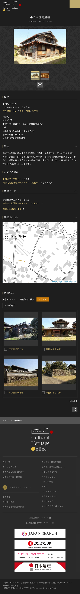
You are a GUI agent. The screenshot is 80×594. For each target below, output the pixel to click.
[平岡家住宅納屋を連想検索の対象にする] (43, 349)
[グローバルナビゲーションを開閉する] (75, 4)
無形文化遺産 (8, 502)
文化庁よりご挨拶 (49, 471)
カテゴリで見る (9, 467)
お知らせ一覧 (47, 481)
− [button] (7, 231)
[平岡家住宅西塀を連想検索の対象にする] (43, 392)
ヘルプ (44, 486)
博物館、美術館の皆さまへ (53, 467)
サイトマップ (47, 501)
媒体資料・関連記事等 (51, 462)
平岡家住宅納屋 (53, 349)
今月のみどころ (48, 476)
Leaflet (54, 282)
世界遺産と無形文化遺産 (13, 471)
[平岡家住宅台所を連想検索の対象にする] (5, 349)
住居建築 (7, 110)
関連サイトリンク (49, 496)
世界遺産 (6, 497)
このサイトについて (50, 491)
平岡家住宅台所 (16, 349)
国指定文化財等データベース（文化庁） (21, 182)
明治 (15, 110)
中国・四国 (24, 110)
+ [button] (7, 226)
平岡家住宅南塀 (16, 392)
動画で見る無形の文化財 (13, 506)
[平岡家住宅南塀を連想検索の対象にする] (5, 392)
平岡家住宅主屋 (10, 178)
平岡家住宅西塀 (53, 392)
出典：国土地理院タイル (68, 282)
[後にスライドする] (73, 401)
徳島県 (35, 110)
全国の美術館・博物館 (12, 476)
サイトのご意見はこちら (52, 506)
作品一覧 (6, 462)
